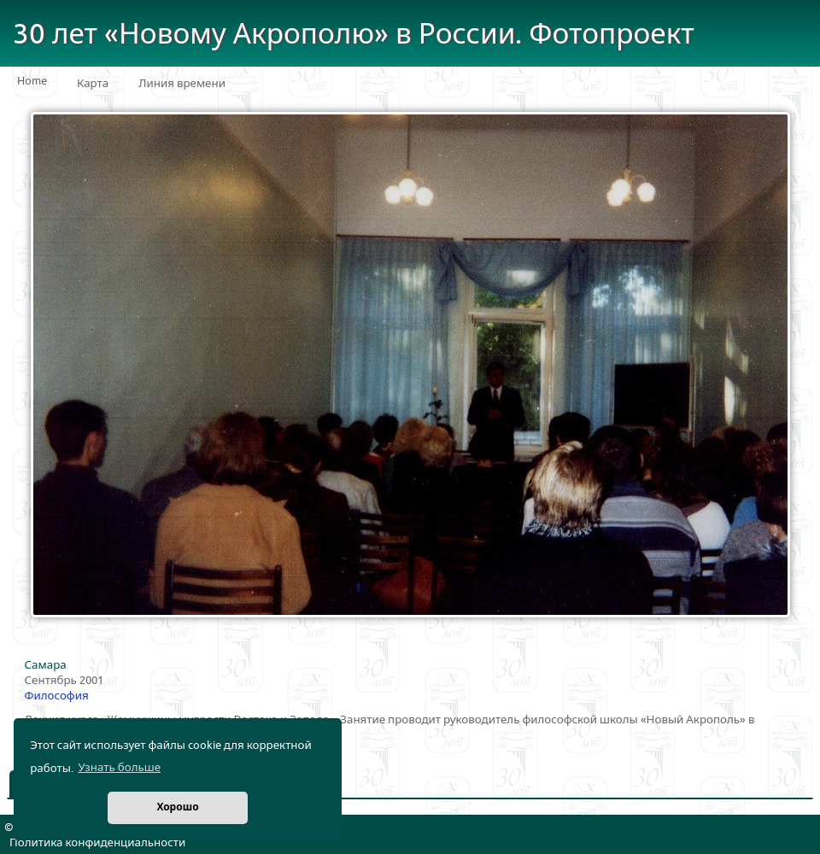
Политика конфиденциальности (97, 843)
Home (32, 81)
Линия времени (182, 84)
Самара (46, 665)
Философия (57, 696)
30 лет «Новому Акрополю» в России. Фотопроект (353, 35)
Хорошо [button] (177, 807)
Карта (92, 84)
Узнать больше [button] (119, 768)
